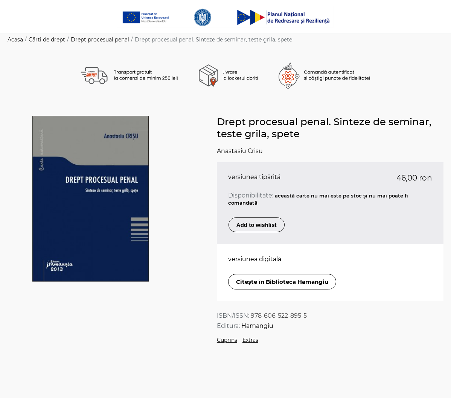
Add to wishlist (256, 225)
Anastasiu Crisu (240, 151)
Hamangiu (257, 325)
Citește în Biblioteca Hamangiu (282, 281)
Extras (250, 340)
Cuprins (227, 340)
